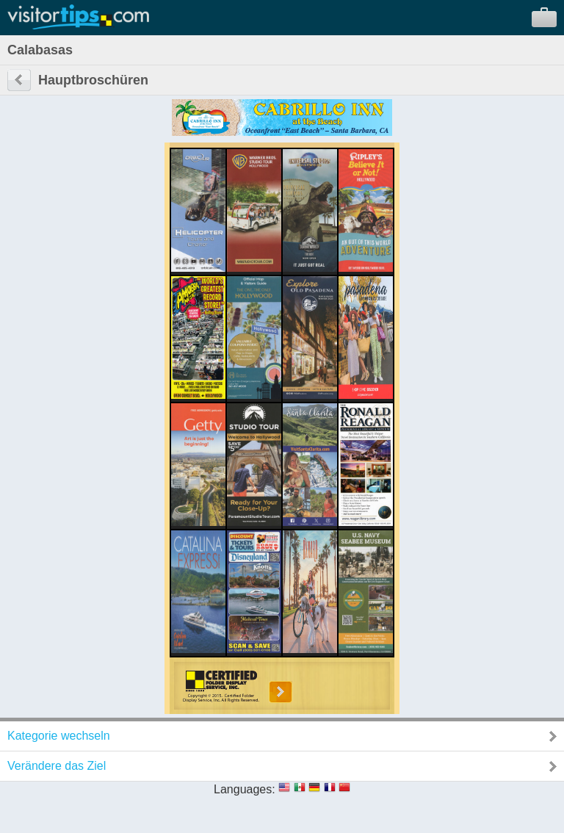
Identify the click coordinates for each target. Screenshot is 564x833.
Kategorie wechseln (58, 735)
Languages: (244, 789)
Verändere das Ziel (56, 766)
